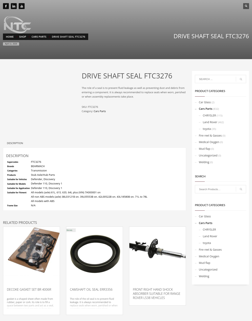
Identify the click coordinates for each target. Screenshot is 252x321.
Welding (204, 162)
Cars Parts (100, 111)
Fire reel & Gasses (210, 135)
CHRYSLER (209, 115)
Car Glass (205, 102)
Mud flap (204, 149)
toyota (207, 129)
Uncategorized (208, 155)
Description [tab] (15, 143)
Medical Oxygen (209, 142)
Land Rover (210, 122)
